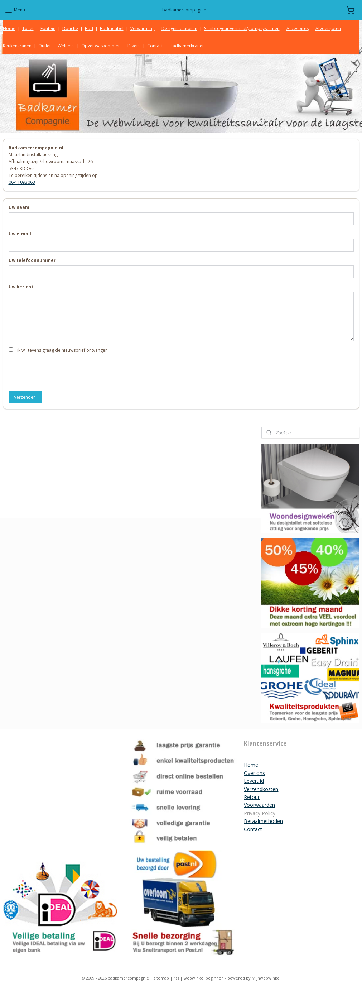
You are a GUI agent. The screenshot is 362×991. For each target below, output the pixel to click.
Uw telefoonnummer (32, 260)
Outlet (44, 46)
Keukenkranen (17, 46)
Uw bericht (21, 287)
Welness (66, 46)
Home (9, 28)
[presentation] (63, 372)
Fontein (47, 28)
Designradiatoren (179, 28)
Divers (133, 46)
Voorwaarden (259, 804)
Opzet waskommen (101, 46)
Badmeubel (112, 28)
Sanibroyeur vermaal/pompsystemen (242, 28)
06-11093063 (22, 182)
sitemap (161, 978)
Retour (252, 797)
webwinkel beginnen (204, 978)
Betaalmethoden (263, 821)
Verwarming (142, 28)
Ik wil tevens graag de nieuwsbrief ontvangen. (63, 350)
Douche (70, 28)
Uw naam (19, 207)
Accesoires (297, 28)
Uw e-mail (20, 234)
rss (176, 978)
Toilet (28, 28)
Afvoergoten (328, 28)
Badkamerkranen (187, 46)
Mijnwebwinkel (266, 978)
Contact (155, 46)
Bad (89, 28)
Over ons (254, 773)
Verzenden (25, 397)
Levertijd (254, 780)
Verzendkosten (261, 789)
